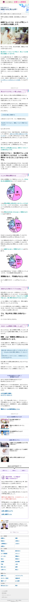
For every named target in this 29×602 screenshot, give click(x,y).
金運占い (3, 546)
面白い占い (3, 567)
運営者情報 (4, 593)
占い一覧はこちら (14, 532)
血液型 (2, 561)
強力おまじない (4, 585)
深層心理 (17, 578)
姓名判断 (17, 561)
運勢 (16, 538)
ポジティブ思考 (4, 578)
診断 (16, 567)
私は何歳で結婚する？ (14, 421)
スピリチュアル (19, 575)
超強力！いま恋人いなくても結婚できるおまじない (14, 452)
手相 (2, 564)
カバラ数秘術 (4, 553)
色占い (2, 558)
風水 (16, 585)
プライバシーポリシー (6, 595)
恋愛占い (14, 470)
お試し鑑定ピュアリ (7, 511)
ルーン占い (3, 556)
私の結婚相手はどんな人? (14, 433)
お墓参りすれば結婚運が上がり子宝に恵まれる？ (14, 444)
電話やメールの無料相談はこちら (10, 409)
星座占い (17, 558)
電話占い (3, 550)
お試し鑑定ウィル (6, 514)
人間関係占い (4, 543)
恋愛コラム (5, 470)
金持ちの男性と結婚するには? (12, 459)
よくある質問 (4, 591)
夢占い (17, 569)
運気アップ (3, 581)
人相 (16, 564)
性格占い (3, 541)
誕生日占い (18, 550)
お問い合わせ (4, 597)
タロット (17, 553)
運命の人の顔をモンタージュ (14, 427)
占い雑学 (17, 581)
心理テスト (3, 569)
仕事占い (17, 541)
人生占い (17, 543)
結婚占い (24, 470)
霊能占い (17, 556)
